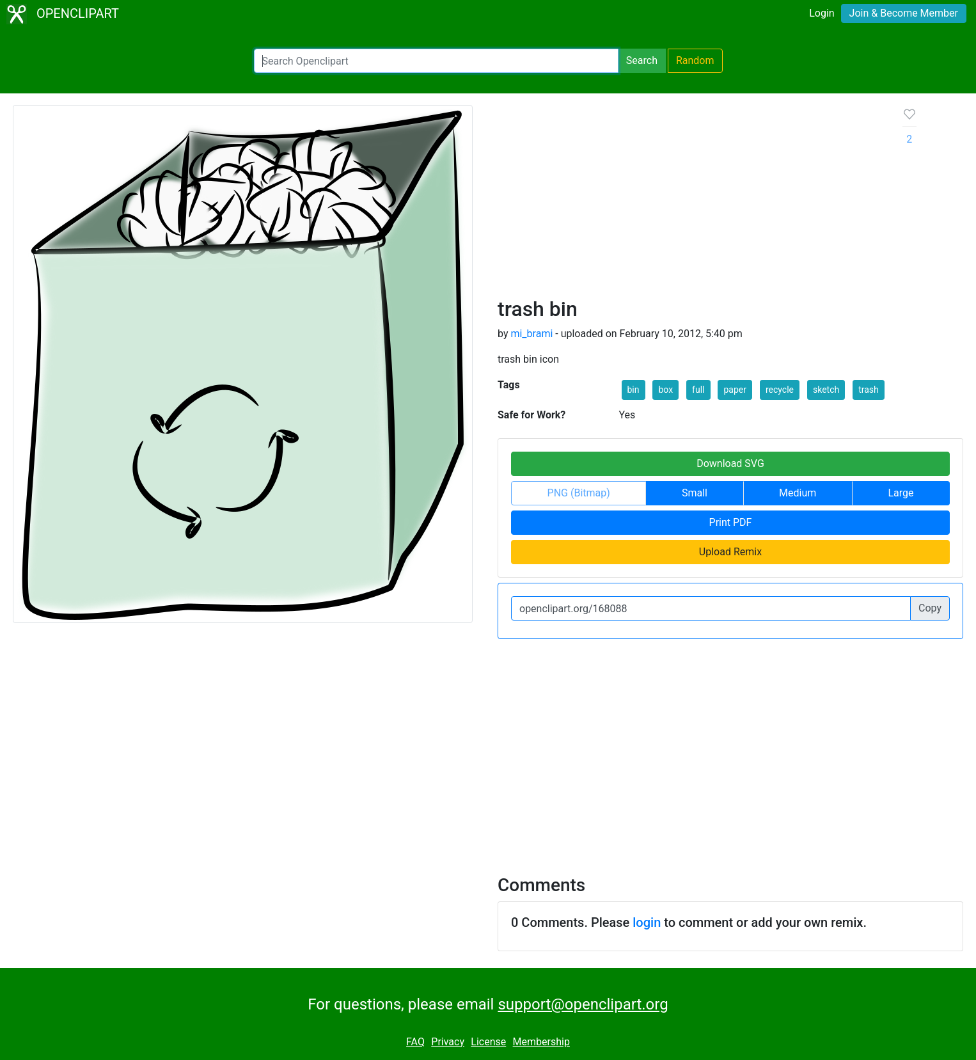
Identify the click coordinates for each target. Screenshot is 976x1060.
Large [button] (900, 493)
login (647, 922)
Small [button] (694, 493)
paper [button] (734, 389)
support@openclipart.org (583, 1004)
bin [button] (633, 389)
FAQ (415, 1042)
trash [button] (868, 389)
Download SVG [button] (730, 463)
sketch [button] (826, 389)
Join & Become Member (903, 13)
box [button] (665, 389)
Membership (541, 1042)
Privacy (447, 1042)
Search (641, 60)
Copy (929, 608)
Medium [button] (797, 493)
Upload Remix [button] (730, 552)
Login (821, 13)
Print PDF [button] (730, 522)
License (488, 1042)
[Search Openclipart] (436, 61)
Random (695, 60)
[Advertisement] (690, 200)
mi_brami (531, 334)
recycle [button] (780, 389)
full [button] (698, 389)
